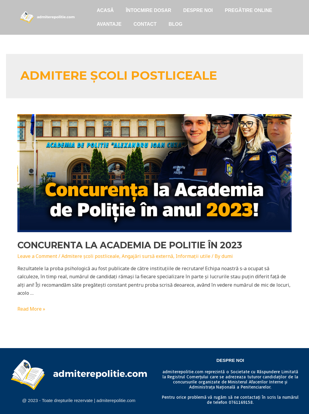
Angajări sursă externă (147, 256)
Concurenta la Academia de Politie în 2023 (129, 245)
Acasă (105, 10)
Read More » (31, 309)
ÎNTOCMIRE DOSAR (148, 10)
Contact (144, 24)
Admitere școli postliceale (90, 256)
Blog (175, 24)
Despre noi (198, 10)
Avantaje (109, 24)
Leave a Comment (37, 256)
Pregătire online (248, 10)
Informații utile (193, 256)
